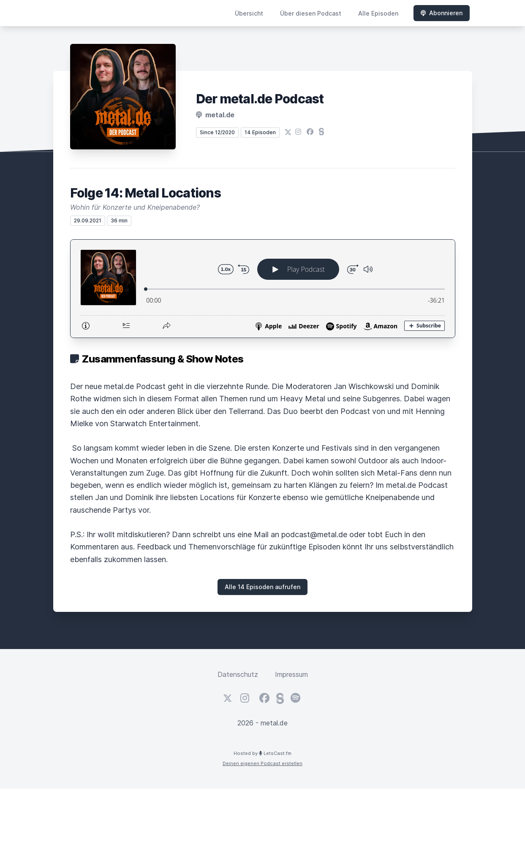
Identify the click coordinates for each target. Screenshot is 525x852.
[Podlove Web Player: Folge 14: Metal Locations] (263, 289)
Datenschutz (238, 674)
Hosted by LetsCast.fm (262, 753)
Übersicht (249, 13)
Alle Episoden (378, 13)
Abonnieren (441, 12)
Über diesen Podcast (310, 13)
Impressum (291, 674)
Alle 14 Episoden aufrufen (262, 586)
